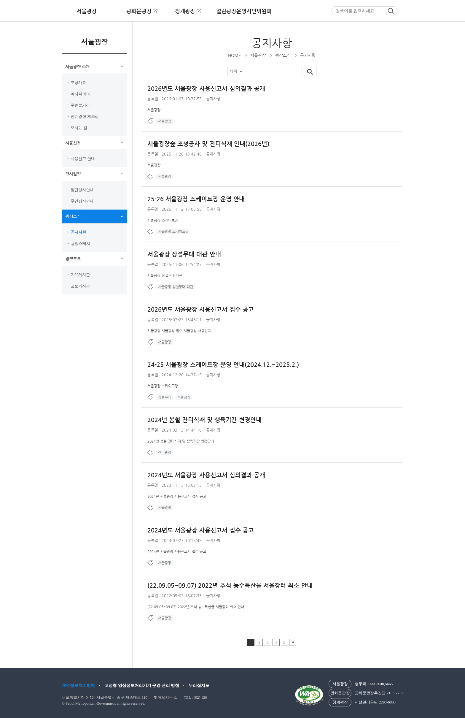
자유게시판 (80, 275)
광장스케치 (80, 243)
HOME (234, 55)
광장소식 (73, 216)
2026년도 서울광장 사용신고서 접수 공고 (200, 309)
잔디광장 (164, 452)
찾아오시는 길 (166, 697)
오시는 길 (79, 128)
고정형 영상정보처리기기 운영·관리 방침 (141, 685)
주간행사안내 (82, 201)
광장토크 (73, 258)
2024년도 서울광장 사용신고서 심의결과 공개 (206, 475)
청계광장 (185, 11)
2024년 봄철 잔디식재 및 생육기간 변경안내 (204, 419)
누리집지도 (199, 685)
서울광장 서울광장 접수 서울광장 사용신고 (179, 331)
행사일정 (73, 174)
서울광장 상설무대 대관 (164, 275)
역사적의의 (80, 94)
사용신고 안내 (83, 158)
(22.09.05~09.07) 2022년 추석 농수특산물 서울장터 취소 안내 (230, 585)
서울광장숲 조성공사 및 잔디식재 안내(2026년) (208, 143)
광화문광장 (139, 11)
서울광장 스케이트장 (162, 220)
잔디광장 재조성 (85, 116)
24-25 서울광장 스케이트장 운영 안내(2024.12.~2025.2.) (223, 364)
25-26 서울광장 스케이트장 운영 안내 (196, 199)
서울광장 (87, 11)
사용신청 (73, 143)
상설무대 (164, 397)
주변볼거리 (80, 105)
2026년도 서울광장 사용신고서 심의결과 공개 (206, 88)
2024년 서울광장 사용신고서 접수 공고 (176, 496)
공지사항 (78, 232)
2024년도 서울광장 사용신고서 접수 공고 (200, 530)
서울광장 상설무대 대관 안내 (184, 254)
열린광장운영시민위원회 (244, 11)
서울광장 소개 (77, 66)
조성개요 (78, 82)
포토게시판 (80, 286)
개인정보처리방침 (78, 685)
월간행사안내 (82, 190)
